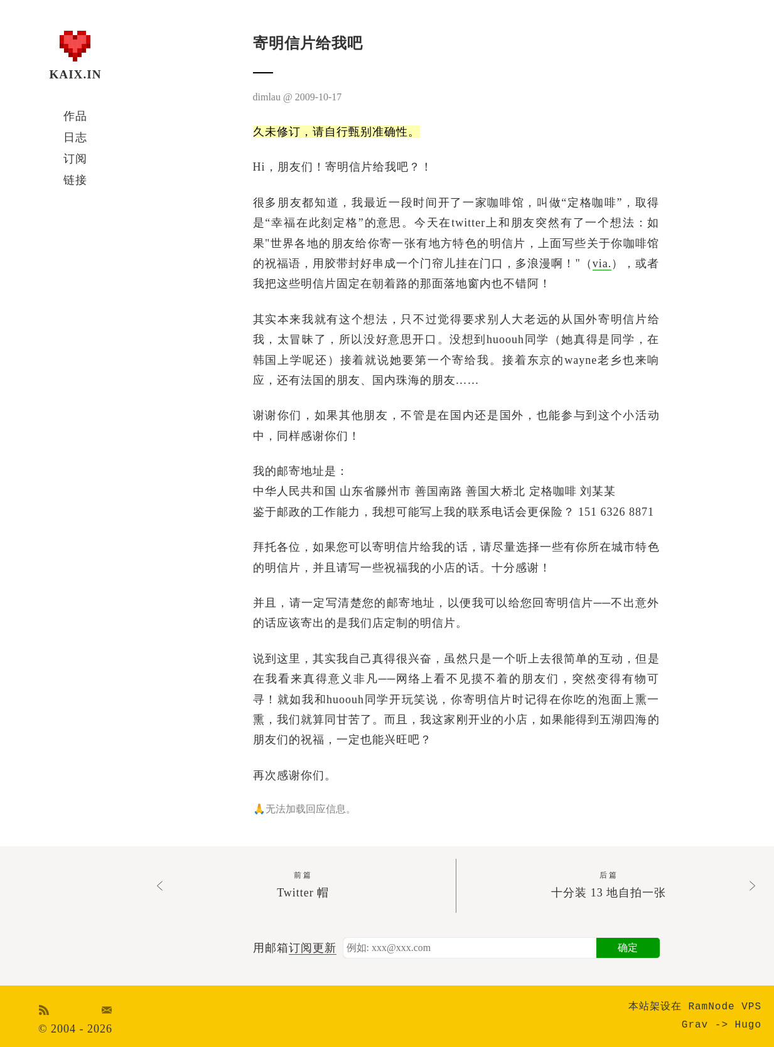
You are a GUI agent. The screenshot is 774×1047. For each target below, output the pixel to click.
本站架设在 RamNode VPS (694, 1007)
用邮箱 (294, 948)
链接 (75, 180)
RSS (44, 1010)
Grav (695, 1025)
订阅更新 (312, 948)
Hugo (748, 1025)
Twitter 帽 (303, 884)
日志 (75, 137)
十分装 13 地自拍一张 (608, 884)
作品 (75, 116)
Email (106, 1010)
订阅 (75, 158)
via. (602, 263)
